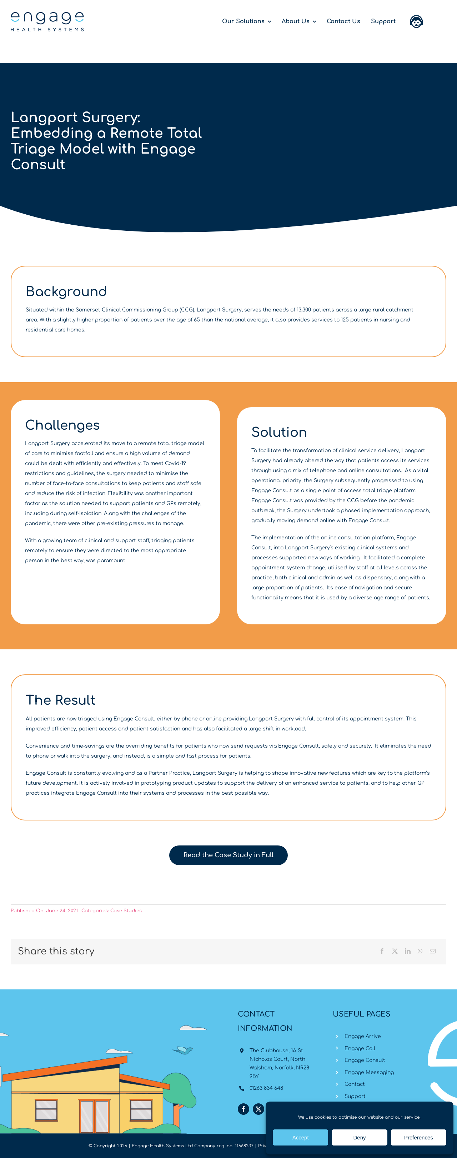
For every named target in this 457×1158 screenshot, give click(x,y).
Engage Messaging (369, 1072)
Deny (359, 1137)
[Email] (432, 951)
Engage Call (360, 1048)
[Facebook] (382, 951)
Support (355, 1096)
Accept (300, 1137)
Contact (355, 1084)
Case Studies (126, 910)
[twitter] (258, 1109)
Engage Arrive (363, 1036)
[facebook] (243, 1109)
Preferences (418, 1137)
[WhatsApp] (420, 951)
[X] (394, 951)
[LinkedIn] (407, 951)
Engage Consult (365, 1060)
